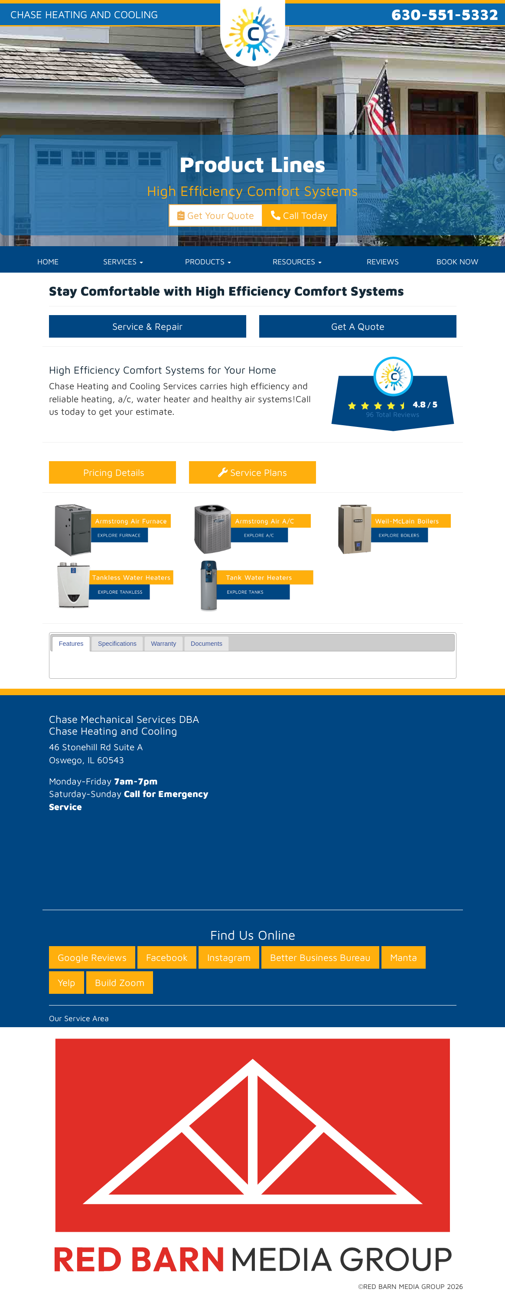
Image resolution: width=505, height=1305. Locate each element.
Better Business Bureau (320, 957)
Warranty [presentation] (163, 643)
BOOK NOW (458, 261)
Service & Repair (147, 326)
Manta (403, 957)
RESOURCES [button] (297, 261)
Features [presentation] (71, 643)
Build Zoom (119, 982)
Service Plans (252, 472)
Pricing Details (112, 472)
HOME (48, 261)
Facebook (167, 957)
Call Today (299, 215)
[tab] (71, 643)
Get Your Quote (215, 215)
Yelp (66, 982)
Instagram (229, 957)
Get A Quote (357, 326)
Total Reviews (392, 414)
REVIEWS (383, 261)
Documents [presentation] (206, 643)
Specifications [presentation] (117, 643)
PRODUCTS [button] (208, 261)
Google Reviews (92, 957)
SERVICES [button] (123, 261)
